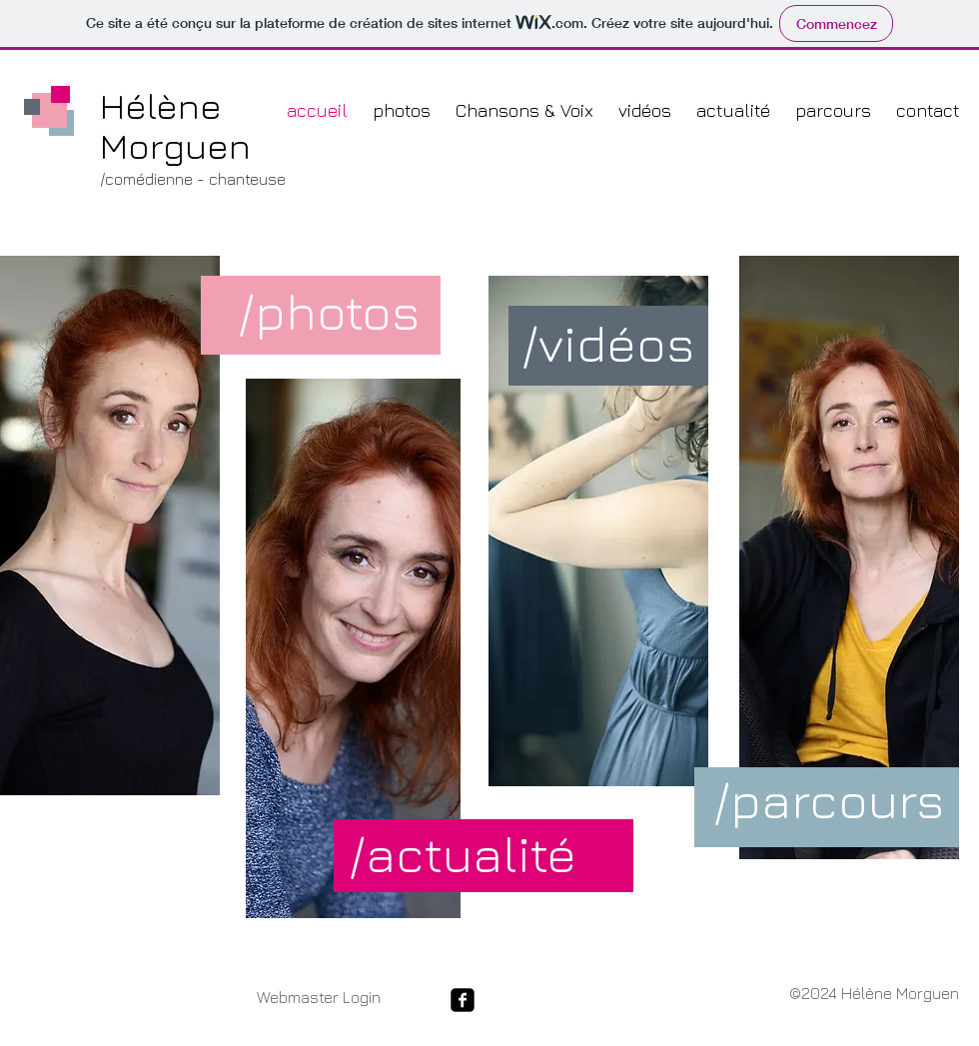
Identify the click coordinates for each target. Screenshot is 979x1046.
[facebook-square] (463, 1000)
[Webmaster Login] (318, 997)
